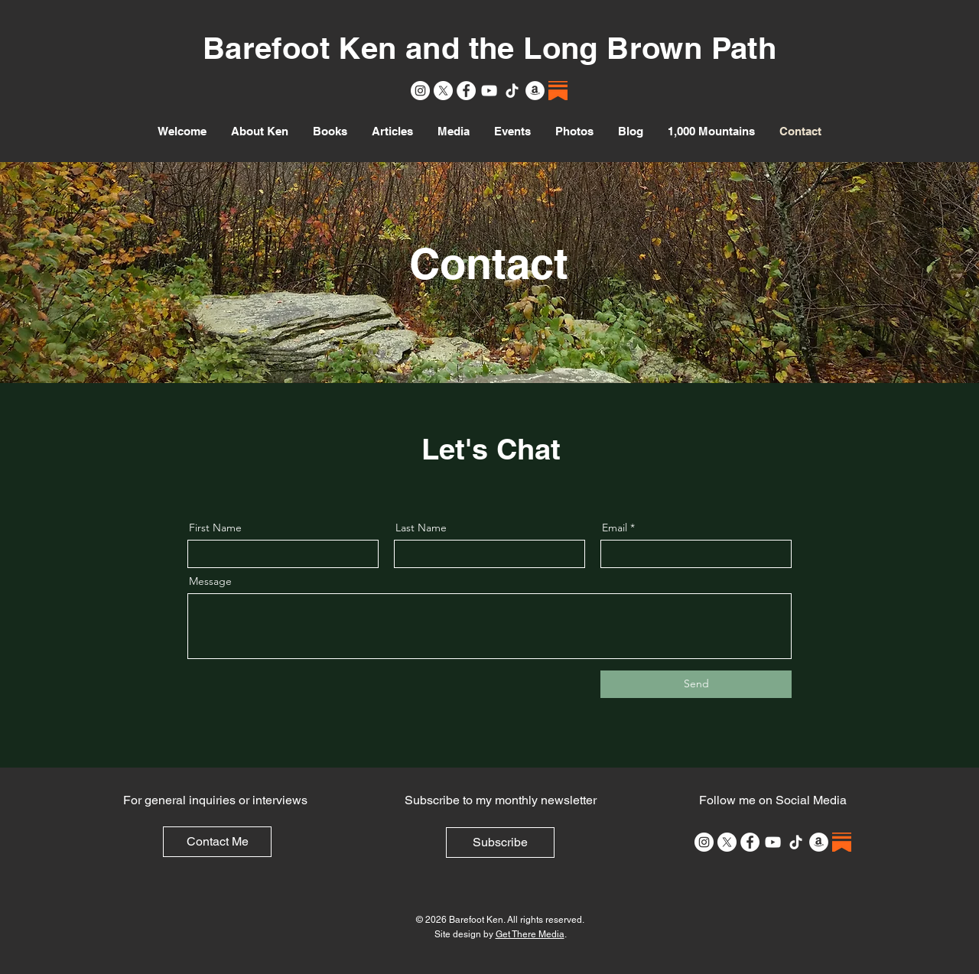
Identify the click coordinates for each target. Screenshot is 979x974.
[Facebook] (466, 90)
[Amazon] (535, 90)
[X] (443, 90)
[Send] (696, 684)
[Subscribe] (500, 842)
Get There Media (530, 934)
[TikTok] (512, 90)
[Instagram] (420, 90)
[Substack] (558, 90)
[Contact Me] (217, 841)
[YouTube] (489, 90)
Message (210, 581)
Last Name (421, 527)
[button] (330, 131)
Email (614, 527)
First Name (215, 527)
